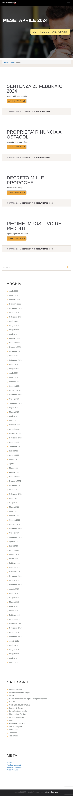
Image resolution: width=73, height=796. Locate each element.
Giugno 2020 (14, 550)
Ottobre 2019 (14, 580)
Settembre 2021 (15, 494)
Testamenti (13, 736)
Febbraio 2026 (14, 300)
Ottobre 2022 (14, 442)
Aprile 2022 (13, 464)
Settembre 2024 (15, 360)
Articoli (11, 696)
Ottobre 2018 (14, 632)
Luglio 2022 (13, 451)
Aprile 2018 (13, 658)
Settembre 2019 (15, 585)
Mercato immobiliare (17, 717)
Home (6, 62)
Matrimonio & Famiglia (17, 714)
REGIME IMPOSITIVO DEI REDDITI (35, 226)
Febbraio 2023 (14, 425)
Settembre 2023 (15, 403)
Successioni (13, 730)
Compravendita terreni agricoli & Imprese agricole (28, 699)
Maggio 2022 (14, 459)
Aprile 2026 (13, 291)
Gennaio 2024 (14, 386)
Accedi (9, 762)
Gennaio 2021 (14, 520)
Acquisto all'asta (15, 689)
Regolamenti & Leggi (44, 203)
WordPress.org (12, 770)
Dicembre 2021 (15, 481)
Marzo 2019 (13, 611)
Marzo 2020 (13, 559)
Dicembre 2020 (15, 524)
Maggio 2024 (14, 369)
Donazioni (13, 702)
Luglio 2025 (13, 321)
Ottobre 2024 (14, 356)
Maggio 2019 (14, 602)
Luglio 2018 (13, 645)
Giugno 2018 (14, 650)
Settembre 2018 (15, 637)
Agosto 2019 (14, 589)
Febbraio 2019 (14, 615)
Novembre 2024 (15, 351)
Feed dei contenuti (14, 765)
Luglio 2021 (13, 498)
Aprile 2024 (13, 373)
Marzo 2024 (13, 377)
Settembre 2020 (15, 537)
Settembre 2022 (15, 446)
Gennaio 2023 (14, 429)
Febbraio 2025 (14, 338)
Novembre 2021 (15, 485)
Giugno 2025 (14, 325)
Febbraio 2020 (14, 563)
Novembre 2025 (15, 308)
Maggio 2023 (14, 412)
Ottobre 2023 (14, 399)
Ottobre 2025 (14, 313)
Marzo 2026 (13, 295)
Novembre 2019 (15, 576)
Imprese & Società (16, 708)
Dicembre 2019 (15, 572)
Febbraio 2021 (14, 516)
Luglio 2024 (13, 364)
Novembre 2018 (15, 628)
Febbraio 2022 (14, 472)
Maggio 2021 (14, 507)
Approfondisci (16, 101)
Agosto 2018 (14, 641)
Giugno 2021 (14, 503)
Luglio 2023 (13, 408)
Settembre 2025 (15, 317)
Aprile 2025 (13, 334)
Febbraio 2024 (14, 382)
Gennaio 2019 (14, 619)
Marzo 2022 (13, 468)
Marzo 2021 (13, 511)
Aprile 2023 (13, 416)
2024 (12, 62)
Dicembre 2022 (15, 434)
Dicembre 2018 (15, 624)
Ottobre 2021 (14, 490)
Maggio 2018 (14, 654)
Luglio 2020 (13, 546)
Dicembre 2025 (15, 304)
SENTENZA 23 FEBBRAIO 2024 (35, 89)
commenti (27, 111)
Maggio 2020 (14, 554)
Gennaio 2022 (14, 477)
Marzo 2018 (13, 663)
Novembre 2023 (15, 395)
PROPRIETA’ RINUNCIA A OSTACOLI (34, 134)
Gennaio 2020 (14, 567)
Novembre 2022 (15, 438)
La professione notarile (18, 711)
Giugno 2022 (14, 455)
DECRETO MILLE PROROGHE (25, 180)
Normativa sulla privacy (50, 792)
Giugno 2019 (14, 598)
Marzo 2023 (13, 421)
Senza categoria (43, 111)
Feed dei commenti (14, 767)
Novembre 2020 (15, 529)
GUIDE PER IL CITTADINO (19, 705)
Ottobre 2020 (14, 533)
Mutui (11, 720)
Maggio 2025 (14, 330)
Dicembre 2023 (15, 390)
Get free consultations (50, 31)
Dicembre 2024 (15, 347)
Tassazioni (13, 733)
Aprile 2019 (13, 606)
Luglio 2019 (13, 593)
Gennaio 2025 (14, 343)
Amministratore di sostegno (19, 692)
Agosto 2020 (14, 542)
